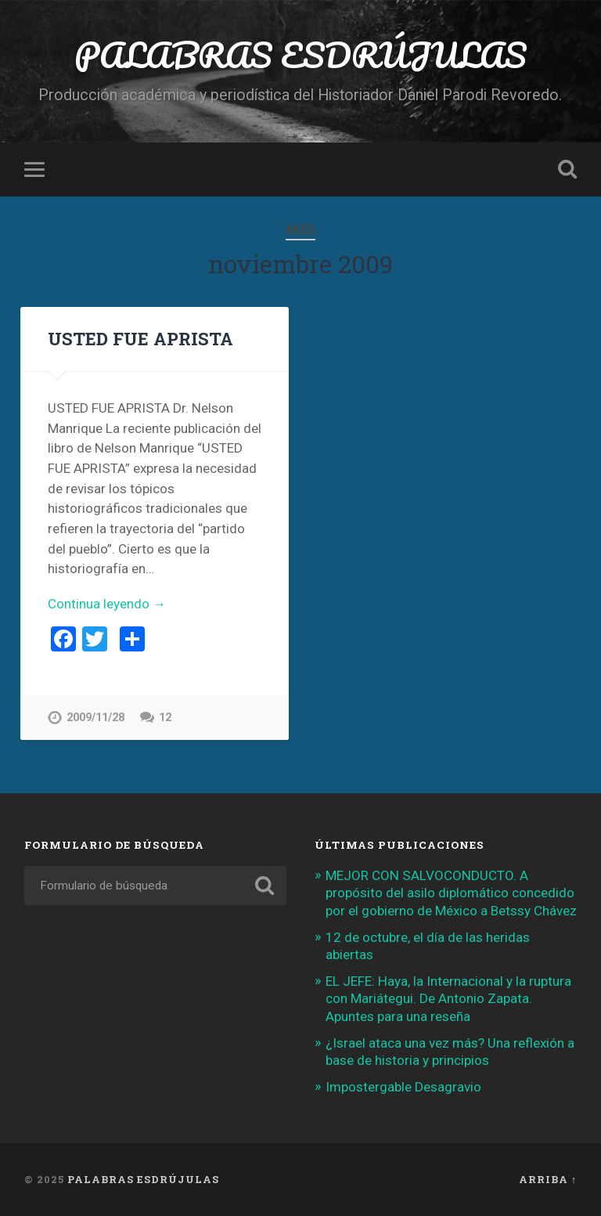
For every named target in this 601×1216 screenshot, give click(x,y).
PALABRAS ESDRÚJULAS (300, 54)
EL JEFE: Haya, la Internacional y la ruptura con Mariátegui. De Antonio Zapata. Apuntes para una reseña (448, 998)
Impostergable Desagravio (403, 1087)
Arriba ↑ (548, 1179)
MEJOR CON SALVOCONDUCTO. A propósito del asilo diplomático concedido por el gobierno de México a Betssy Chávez (451, 893)
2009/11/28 (95, 717)
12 (165, 717)
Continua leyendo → (107, 604)
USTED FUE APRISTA (140, 338)
